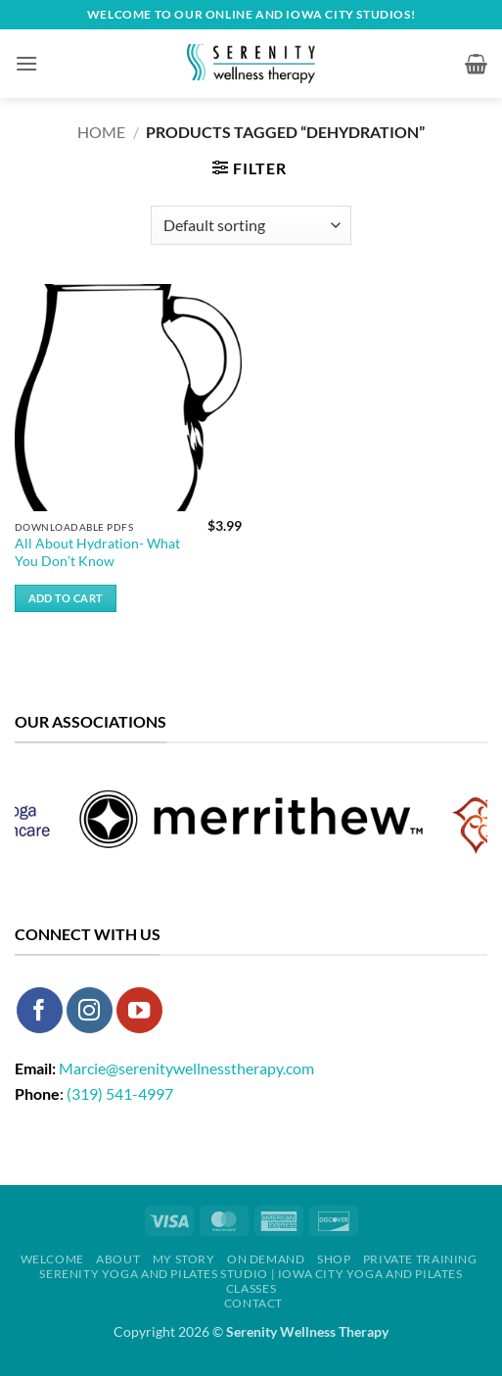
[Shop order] (251, 225)
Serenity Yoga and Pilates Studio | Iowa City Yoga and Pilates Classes (250, 1281)
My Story (184, 1259)
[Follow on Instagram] (90, 1010)
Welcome (52, 1259)
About (118, 1259)
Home (101, 131)
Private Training (420, 1259)
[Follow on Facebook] (40, 1010)
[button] (26, 63)
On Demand (266, 1259)
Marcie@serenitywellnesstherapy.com (186, 1068)
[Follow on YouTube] (139, 1010)
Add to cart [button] (66, 598)
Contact (253, 1303)
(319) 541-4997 (120, 1093)
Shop (333, 1259)
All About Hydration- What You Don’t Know (97, 552)
